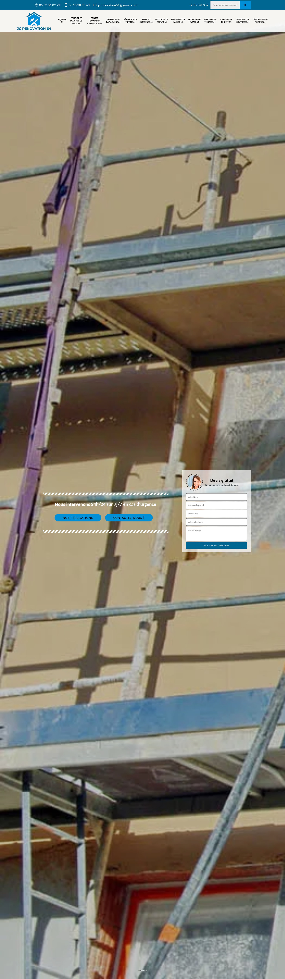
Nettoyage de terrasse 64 (210, 20)
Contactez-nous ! (129, 518)
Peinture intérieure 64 (146, 20)
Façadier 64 (62, 20)
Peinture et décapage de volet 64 (76, 21)
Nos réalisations (78, 518)
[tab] (142, 489)
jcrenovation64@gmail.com (115, 5)
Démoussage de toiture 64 (260, 20)
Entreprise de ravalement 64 (113, 20)
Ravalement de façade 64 (178, 20)
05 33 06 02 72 (47, 5)
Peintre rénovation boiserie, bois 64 (94, 21)
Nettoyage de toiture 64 (161, 20)
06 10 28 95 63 (77, 5)
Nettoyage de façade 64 (194, 20)
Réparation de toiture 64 (130, 20)
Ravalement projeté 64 (226, 20)
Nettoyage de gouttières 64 (242, 20)
